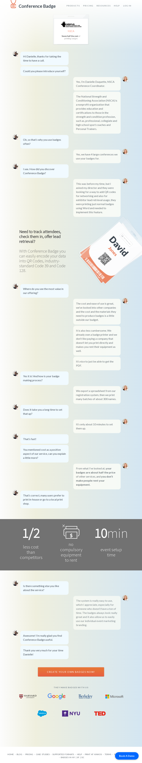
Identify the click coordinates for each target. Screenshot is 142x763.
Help (117, 5)
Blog (19, 754)
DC (82, 757)
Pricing (88, 5)
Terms (108, 754)
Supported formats (63, 754)
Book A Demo (127, 755)
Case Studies (42, 754)
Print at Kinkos (93, 754)
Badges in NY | (69, 757)
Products (73, 5)
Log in (127, 5)
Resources (104, 5)
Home (10, 754)
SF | (79, 757)
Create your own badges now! (71, 671)
